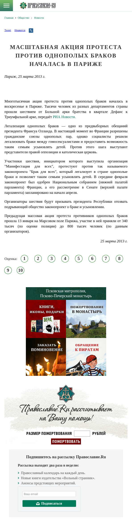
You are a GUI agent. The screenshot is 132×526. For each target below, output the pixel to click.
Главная (8, 17)
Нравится (19, 30)
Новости (39, 17)
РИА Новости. (64, 117)
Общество (23, 17)
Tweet (7, 30)
